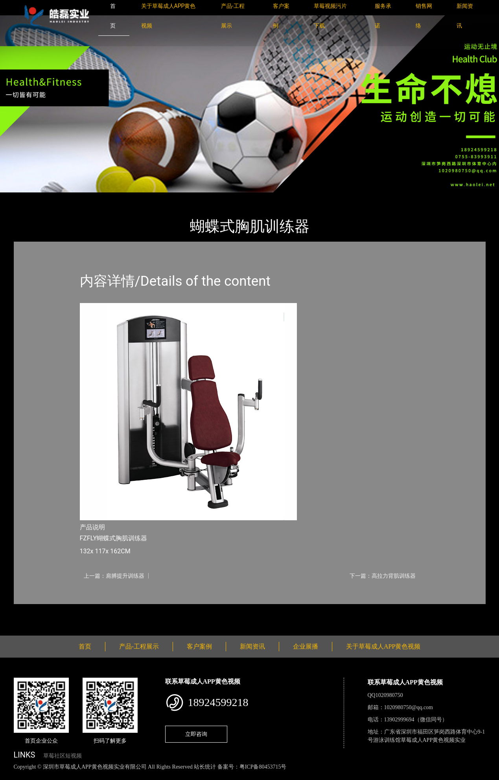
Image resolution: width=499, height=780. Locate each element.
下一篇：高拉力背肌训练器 (383, 576)
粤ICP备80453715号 (263, 767)
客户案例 (199, 646)
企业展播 (305, 646)
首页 (27, 197)
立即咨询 (196, 734)
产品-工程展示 (60, 197)
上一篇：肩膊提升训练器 (114, 576)
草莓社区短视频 (62, 756)
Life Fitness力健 (108, 197)
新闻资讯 (252, 646)
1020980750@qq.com (408, 707)
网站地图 (12, 775)
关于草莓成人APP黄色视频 (383, 646)
